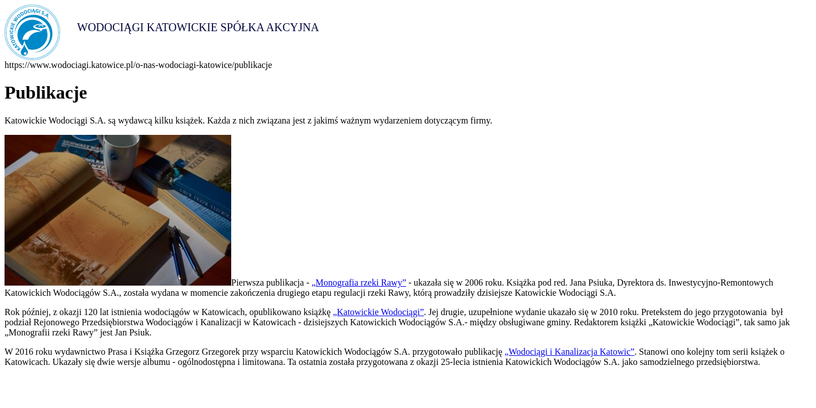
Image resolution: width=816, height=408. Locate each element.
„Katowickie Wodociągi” (378, 312)
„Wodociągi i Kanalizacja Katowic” (569, 351)
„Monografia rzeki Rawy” (359, 282)
